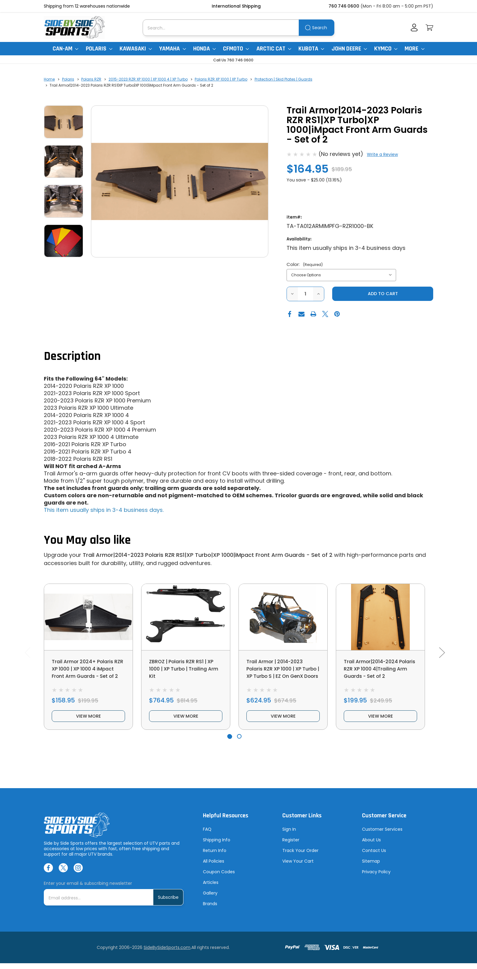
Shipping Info (216, 846)
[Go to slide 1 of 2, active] (229, 742)
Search (319, 28)
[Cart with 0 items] (429, 27)
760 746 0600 (344, 6)
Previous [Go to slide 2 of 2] (27, 655)
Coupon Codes (219, 877)
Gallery (210, 899)
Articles (210, 888)
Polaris (99, 49)
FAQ (207, 835)
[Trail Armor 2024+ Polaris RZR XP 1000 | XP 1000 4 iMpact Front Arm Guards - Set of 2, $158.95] (88, 618)
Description (72, 356)
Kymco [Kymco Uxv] (385, 49)
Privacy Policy (376, 877)
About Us (371, 846)
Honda (204, 49)
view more (88, 720)
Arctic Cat (273, 49)
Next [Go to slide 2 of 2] (442, 655)
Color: (305, 264)
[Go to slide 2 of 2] (239, 742)
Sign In (289, 835)
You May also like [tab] (87, 540)
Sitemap (371, 867)
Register (290, 846)
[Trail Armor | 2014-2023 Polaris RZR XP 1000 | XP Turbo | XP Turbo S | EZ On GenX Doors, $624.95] (283, 618)
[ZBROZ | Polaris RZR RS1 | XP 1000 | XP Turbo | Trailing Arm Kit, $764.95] (185, 618)
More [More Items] (414, 49)
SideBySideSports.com (167, 953)
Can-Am (65, 49)
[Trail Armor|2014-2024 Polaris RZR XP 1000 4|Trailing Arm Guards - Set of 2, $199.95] (380, 618)
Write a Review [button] (382, 154)
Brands (210, 909)
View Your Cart (298, 867)
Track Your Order (300, 856)
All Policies (213, 867)
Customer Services (382, 835)
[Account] (414, 27)
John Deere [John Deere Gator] (349, 49)
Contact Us (374, 856)
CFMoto (236, 49)
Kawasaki (136, 49)
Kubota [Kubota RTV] (311, 49)
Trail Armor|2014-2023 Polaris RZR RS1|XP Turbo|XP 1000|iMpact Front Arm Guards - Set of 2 (208, 555)
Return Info (214, 856)
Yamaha (172, 49)
